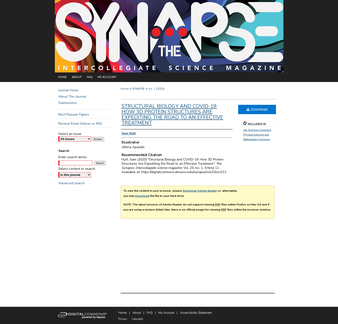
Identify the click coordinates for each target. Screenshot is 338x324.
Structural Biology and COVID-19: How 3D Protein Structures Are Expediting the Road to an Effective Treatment (172, 114)
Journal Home (68, 90)
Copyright (137, 319)
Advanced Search (71, 183)
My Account (166, 313)
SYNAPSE (138, 89)
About (136, 313)
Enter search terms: (72, 157)
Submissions (67, 103)
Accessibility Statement (196, 313)
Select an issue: (70, 134)
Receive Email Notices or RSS (80, 123)
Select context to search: (77, 169)
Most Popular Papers (73, 114)
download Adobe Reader (200, 191)
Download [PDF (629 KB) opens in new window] (257, 109)
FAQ (150, 313)
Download (142, 196)
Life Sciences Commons (257, 130)
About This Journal (72, 96)
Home (125, 89)
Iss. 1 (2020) (156, 89)
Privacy (122, 319)
